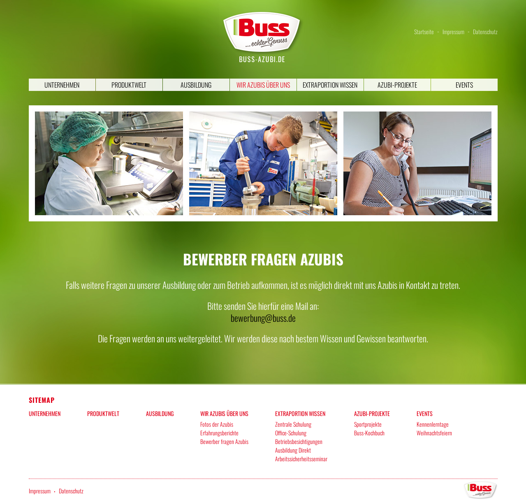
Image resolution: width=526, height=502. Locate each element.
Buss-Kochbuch (369, 432)
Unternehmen (61, 85)
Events (464, 85)
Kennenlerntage (433, 424)
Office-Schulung (290, 432)
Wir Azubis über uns (263, 85)
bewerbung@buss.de (263, 317)
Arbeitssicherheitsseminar (301, 458)
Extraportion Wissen (330, 85)
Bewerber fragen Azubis (224, 441)
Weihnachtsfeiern (434, 432)
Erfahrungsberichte (219, 432)
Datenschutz (485, 31)
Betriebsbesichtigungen (298, 441)
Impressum (453, 31)
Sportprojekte (368, 424)
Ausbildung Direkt (293, 450)
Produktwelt (128, 85)
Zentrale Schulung (293, 424)
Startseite (424, 31)
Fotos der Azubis (216, 424)
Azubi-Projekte (397, 85)
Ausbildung (196, 85)
